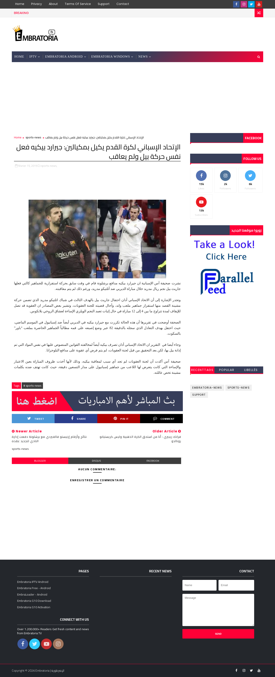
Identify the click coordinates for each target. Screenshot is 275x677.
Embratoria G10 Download (34, 600)
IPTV (33, 56)
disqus (96, 460)
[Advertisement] (184, 34)
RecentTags (202, 370)
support (199, 395)
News (143, 56)
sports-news (33, 137)
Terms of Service (78, 4)
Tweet (35, 418)
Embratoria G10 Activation (33, 607)
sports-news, (49, 165)
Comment (164, 418)
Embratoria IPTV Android (32, 582)
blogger (40, 460)
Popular (226, 370)
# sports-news (32, 385)
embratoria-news (207, 387)
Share (78, 418)
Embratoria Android (64, 56)
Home (19, 4)
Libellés (251, 370)
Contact (122, 4)
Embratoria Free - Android (34, 588)
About (53, 4)
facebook (153, 460)
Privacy (36, 4)
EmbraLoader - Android (32, 594)
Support (104, 4)
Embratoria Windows (110, 56)
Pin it (121, 418)
